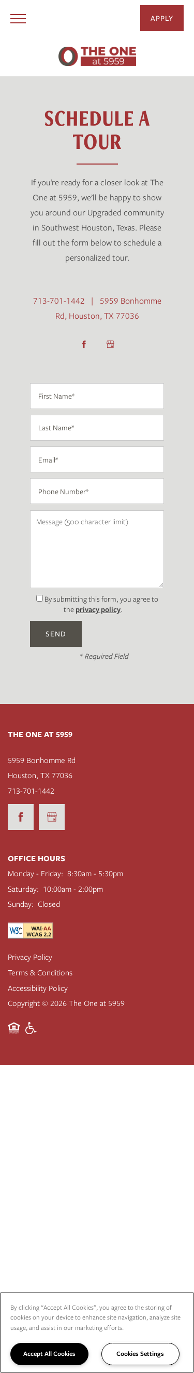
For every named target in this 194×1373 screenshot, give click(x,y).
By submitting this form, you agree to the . (101, 604)
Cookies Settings (140, 1353)
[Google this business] (110, 344)
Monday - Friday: (35, 873)
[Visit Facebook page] (84, 344)
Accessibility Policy (38, 988)
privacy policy (98, 609)
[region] (97, 1332)
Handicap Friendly (31, 1033)
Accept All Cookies (49, 1353)
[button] (162, 18)
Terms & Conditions (40, 972)
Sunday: (21, 904)
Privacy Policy (30, 956)
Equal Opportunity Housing (14, 1033)
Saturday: (23, 888)
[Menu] (18, 18)
